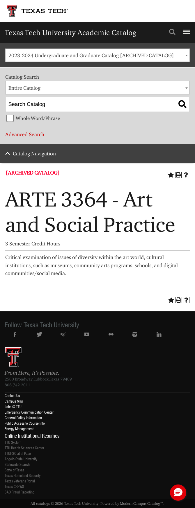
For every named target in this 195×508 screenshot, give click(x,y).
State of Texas (14, 469)
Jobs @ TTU (13, 406)
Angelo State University (21, 458)
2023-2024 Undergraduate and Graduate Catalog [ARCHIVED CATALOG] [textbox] (91, 55)
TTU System (13, 442)
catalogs (43, 503)
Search (172, 32)
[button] (178, 492)
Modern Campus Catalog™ (141, 503)
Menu (185, 29)
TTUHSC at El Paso (18, 453)
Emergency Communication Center (29, 412)
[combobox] (97, 55)
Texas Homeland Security (22, 475)
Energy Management (19, 428)
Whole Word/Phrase (38, 118)
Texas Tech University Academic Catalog (70, 32)
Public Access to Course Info (25, 423)
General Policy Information (23, 417)
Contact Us (12, 395)
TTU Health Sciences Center (24, 447)
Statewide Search (17, 464)
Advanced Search (24, 134)
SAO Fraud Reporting (19, 491)
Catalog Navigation (34, 153)
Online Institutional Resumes (32, 435)
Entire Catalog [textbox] (24, 88)
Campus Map (14, 400)
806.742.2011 (17, 384)
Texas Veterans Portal (20, 480)
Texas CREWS (14, 486)
